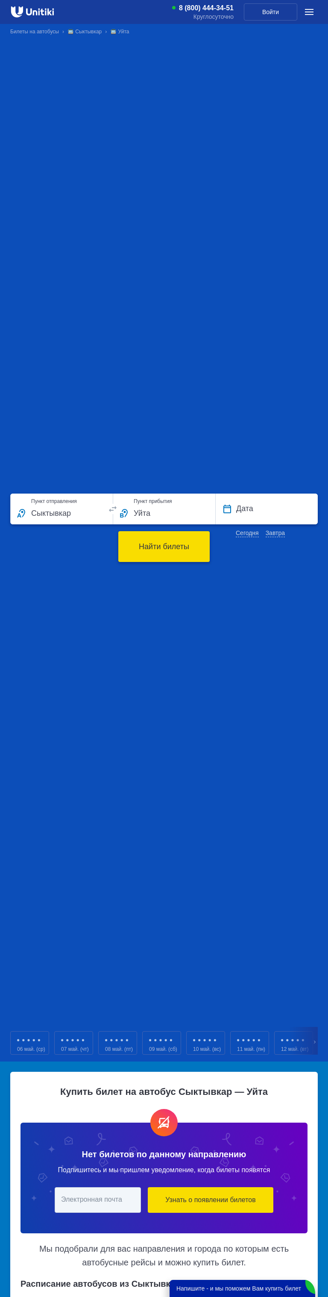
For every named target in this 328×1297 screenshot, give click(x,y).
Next (315, 1043)
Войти (270, 12)
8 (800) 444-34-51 (206, 8)
